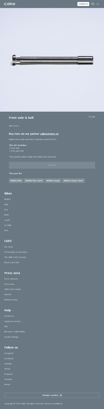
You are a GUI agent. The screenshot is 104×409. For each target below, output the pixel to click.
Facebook (9, 358)
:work (7, 220)
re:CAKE (7, 225)
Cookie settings (11, 337)
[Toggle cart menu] (92, 4)
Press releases (11, 279)
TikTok (7, 369)
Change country (52, 395)
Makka (7, 199)
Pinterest (8, 374)
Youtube (8, 379)
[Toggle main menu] (97, 4)
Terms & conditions (53, 404)
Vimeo (7, 384)
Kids (6, 230)
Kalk (6, 204)
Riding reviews (11, 300)
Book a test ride (11, 262)
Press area (9, 284)
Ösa (6, 210)
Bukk (6, 215)
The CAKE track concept (15, 257)
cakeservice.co (49, 133)
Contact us (83, 4)
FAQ (6, 326)
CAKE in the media (12, 289)
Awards (7, 294)
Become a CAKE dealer (14, 332)
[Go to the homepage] (9, 4)
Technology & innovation (15, 252)
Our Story (8, 247)
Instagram (9, 353)
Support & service (12, 321)
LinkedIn (8, 364)
